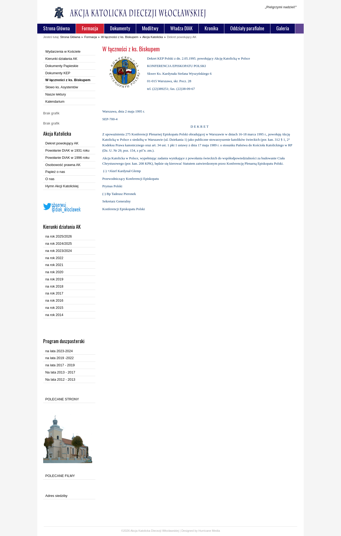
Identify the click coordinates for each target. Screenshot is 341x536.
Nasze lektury (55, 94)
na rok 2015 (54, 308)
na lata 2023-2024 (59, 351)
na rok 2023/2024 (58, 251)
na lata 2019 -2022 (59, 358)
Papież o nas (55, 172)
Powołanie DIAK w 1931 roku (67, 150)
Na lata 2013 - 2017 (60, 372)
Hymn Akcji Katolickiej (61, 186)
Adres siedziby (56, 496)
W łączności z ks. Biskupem (119, 37)
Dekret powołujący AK (61, 143)
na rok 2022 (54, 258)
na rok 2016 (54, 300)
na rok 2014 (54, 315)
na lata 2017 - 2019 (60, 365)
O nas (49, 179)
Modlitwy (150, 28)
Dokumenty (120, 28)
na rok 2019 (54, 279)
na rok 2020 (54, 272)
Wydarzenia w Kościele (62, 51)
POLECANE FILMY (60, 476)
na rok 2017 (54, 293)
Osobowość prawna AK (62, 165)
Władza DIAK (181, 28)
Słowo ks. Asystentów (61, 87)
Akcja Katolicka (152, 37)
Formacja (90, 28)
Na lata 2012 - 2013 (60, 379)
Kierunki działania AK (61, 59)
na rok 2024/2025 (58, 244)
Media (216, 530)
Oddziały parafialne (247, 28)
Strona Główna (56, 28)
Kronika (211, 28)
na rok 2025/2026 (58, 236)
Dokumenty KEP (57, 73)
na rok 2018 (54, 286)
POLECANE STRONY (62, 399)
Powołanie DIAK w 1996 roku (67, 158)
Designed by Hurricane (196, 530)
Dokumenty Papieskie (61, 66)
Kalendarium (54, 101)
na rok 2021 (54, 265)
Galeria (282, 28)
